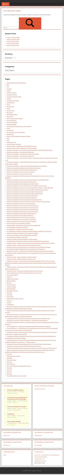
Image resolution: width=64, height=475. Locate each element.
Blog (8, 85)
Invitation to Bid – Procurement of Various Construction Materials (23, 225)
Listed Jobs (9, 294)
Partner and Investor (12, 122)
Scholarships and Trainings (13, 356)
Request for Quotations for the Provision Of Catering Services (22, 205)
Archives (9, 302)
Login (4, 455)
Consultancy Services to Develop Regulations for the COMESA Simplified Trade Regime (29, 344)
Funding (9, 98)
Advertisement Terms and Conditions (16, 83)
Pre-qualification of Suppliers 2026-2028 (17, 237)
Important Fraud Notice (13, 100)
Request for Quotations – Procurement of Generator (20, 152)
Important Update (11, 287)
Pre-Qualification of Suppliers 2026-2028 (17, 227)
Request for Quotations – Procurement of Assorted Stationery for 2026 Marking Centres (29, 150)
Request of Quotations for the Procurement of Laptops (21, 217)
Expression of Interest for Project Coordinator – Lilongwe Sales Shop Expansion (27, 320)
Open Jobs (9, 374)
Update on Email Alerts (12, 279)
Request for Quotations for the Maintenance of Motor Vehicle (22, 184)
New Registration (11, 288)
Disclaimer (9, 362)
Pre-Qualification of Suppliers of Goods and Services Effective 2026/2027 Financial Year (29, 231)
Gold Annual (6, 435)
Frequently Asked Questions (14, 96)
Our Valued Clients (11, 120)
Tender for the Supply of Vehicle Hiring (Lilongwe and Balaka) (22, 233)
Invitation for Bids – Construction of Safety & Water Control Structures (25, 271)
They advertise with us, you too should (16, 376)
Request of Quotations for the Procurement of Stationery (21, 219)
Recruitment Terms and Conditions (16, 132)
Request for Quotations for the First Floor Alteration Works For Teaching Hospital (28, 180)
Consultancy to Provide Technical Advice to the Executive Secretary (24, 346)
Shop (8, 138)
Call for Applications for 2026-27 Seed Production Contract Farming (24, 273)
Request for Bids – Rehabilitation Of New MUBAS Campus (21, 146)
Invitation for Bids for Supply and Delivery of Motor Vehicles (22, 239)
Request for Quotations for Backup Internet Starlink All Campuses (24, 168)
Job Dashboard (10, 102)
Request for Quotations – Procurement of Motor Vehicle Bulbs (23, 154)
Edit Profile (9, 358)
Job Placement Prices (40, 389)
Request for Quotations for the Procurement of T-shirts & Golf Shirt (24, 199)
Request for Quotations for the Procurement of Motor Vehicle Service (25, 192)
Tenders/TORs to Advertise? (14, 144)
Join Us (8, 104)
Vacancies (9, 372)
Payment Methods (11, 124)
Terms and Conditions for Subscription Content (19, 366)
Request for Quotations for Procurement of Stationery (21, 172)
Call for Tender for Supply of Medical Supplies (18, 223)
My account (10, 112)
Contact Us (9, 300)
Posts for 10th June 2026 (13, 39)
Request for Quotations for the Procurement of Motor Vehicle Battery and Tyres (27, 190)
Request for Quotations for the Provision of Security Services (22, 211)
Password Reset (11, 364)
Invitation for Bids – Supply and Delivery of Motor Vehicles (21, 257)
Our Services (10, 116)
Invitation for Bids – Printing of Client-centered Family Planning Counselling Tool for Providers (31, 243)
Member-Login (10, 110)
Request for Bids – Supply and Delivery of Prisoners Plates (22, 148)
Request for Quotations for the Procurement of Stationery (22, 197)
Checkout (9, 89)
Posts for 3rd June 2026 (13, 45)
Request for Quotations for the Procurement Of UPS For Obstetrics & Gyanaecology (28, 201)
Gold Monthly (38, 435)
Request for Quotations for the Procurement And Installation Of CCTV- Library (27, 186)
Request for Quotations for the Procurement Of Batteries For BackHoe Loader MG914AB (30, 188)
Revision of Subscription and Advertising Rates (19, 136)
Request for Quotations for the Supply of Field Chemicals (21, 213)
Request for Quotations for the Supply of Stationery (20, 215)
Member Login (10, 106)
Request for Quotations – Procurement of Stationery (20, 156)
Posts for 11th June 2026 (13, 37)
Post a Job (9, 354)
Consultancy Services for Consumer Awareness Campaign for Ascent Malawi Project (28, 318)
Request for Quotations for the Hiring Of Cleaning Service (21, 182)
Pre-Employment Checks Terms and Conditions (19, 126)
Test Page (9, 370)
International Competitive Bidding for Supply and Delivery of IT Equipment (26, 249)
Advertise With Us (11, 285)
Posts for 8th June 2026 (13, 41)
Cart (8, 87)
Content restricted (11, 92)
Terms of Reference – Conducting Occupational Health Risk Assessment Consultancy (29, 326)
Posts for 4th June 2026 (13, 43)
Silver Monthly (38, 445)
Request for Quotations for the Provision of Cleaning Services (22, 207)
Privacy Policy (10, 130)
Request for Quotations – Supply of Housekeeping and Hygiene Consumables (27, 166)
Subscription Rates (11, 360)
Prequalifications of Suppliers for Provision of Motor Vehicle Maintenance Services (28, 241)
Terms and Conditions (12, 275)
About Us (9, 283)
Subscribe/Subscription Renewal (15, 298)
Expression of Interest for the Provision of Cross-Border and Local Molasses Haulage (28, 247)
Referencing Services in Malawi (15, 118)
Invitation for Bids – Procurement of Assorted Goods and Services (24, 245)
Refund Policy (10, 134)
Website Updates (11, 281)
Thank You (9, 277)
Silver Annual (6, 445)
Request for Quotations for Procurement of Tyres (19, 174)
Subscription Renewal (12, 290)
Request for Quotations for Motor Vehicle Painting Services (22, 170)
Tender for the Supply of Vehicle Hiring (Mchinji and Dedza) (22, 235)
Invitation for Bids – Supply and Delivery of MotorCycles (21, 259)
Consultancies (10, 304)
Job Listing (9, 292)
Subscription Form (11, 142)
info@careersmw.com (40, 461)
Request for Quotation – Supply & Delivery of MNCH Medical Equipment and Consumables (30, 251)
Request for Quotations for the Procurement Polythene (21, 203)
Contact (9, 90)
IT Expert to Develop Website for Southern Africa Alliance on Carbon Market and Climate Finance (32, 348)
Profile (8, 108)
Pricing (8, 128)
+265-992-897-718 (39, 459)
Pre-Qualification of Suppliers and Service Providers (20, 229)
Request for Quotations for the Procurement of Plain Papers (22, 195)
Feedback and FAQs (12, 94)
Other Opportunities (12, 114)
